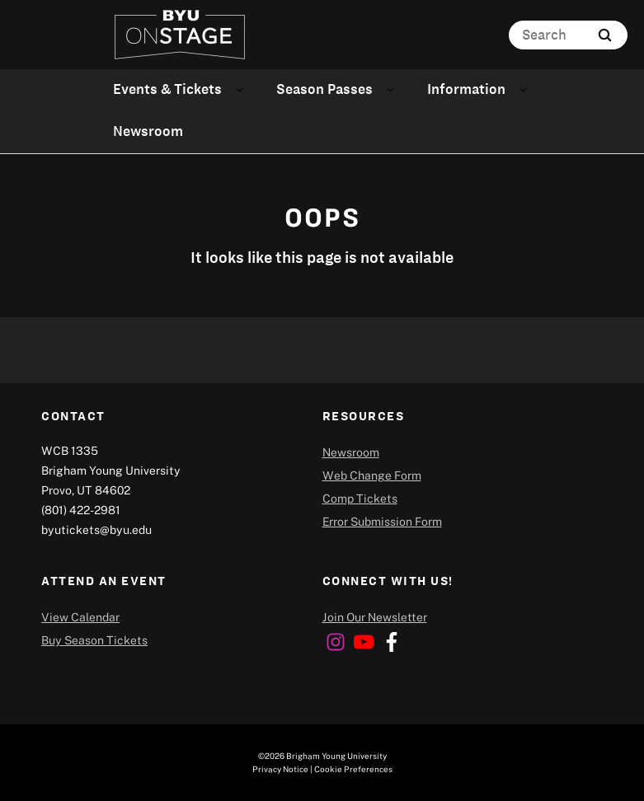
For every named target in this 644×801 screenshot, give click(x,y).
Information (466, 89)
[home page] (180, 34)
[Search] (568, 35)
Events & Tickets (167, 89)
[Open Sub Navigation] (242, 89)
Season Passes (324, 89)
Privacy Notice (280, 769)
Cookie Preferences (353, 769)
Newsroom (148, 131)
